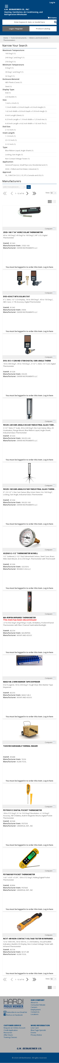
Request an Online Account (13, 1028)
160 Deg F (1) (9, 53)
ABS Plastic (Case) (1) (12, 82)
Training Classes (8, 1037)
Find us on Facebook (13, 1015)
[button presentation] (23, 187)
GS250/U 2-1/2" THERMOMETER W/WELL (18, 553)
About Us (34, 1002)
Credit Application (9, 1030)
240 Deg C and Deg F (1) (13, 57)
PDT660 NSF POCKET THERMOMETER (17, 874)
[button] (57, 21)
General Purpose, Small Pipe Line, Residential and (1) (25, 165)
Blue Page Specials (38, 1030)
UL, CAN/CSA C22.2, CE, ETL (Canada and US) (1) (23, 175)
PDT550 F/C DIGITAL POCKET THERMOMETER (20, 810)
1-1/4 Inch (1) (9, 136)
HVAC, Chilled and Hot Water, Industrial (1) (20, 169)
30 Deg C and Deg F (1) (13, 72)
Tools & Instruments (17, 38)
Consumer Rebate (38, 1005)
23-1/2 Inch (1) (9, 140)
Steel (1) (7, 86)
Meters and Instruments (37, 38)
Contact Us (35, 1012)
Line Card (35, 1028)
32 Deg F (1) (8, 76)
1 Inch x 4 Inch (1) (10, 103)
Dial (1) (6, 93)
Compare (50, 229)
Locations (35, 1014)
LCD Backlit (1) (9, 97)
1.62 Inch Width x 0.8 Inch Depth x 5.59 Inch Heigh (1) (24, 111)
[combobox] (28, 22)
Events (33, 1032)
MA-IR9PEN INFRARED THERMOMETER (17, 618)
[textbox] (27, 22)
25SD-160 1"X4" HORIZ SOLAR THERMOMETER (21, 232)
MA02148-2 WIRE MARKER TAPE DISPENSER (19, 682)
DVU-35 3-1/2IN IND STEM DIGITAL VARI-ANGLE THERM (25, 361)
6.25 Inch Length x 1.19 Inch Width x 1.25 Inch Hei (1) (24, 119)
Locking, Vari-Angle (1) (12, 155)
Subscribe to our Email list (15, 1012)
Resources (6, 1032)
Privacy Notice (36, 1035)
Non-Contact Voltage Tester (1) (16, 159)
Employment (36, 1010)
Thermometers (8, 40)
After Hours (6, 1035)
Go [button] (27, 187)
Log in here (48, 267)
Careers (34, 1007)
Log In (54, 2)
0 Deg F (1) (8, 68)
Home (4, 38)
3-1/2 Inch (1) (9, 144)
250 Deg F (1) (9, 62)
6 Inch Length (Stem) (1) (13, 115)
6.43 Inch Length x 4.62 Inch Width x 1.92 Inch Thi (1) (24, 123)
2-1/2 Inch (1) (9, 130)
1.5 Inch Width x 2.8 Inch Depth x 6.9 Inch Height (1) (24, 107)
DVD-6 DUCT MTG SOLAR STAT (14, 296)
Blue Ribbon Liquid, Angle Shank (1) (18, 150)
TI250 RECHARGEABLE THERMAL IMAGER (18, 746)
